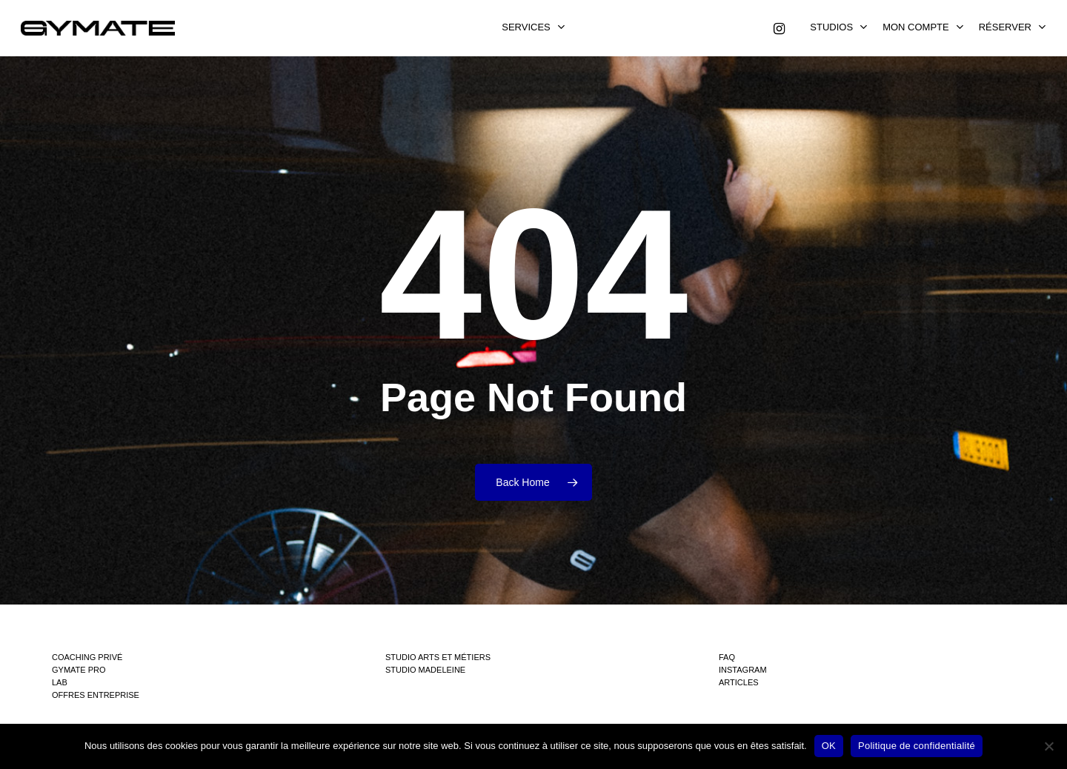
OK (829, 745)
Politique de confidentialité (916, 745)
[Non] (1048, 746)
